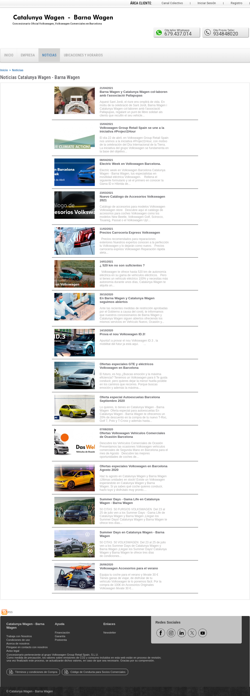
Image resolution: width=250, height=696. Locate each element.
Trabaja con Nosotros (19, 636)
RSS (7, 612)
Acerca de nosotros (17, 643)
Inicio (8, 55)
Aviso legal (12, 650)
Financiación (62, 632)
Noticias (49, 55)
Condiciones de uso (18, 639)
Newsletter (109, 632)
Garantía (60, 636)
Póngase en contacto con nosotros (27, 647)
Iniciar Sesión (207, 3)
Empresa (28, 55)
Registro (236, 3)
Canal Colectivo (172, 3)
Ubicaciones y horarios (83, 55)
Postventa (61, 639)
